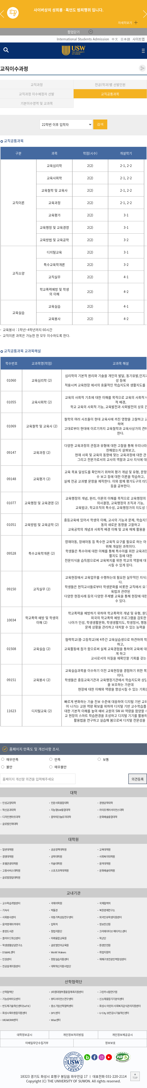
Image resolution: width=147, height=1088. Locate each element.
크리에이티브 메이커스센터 (113, 931)
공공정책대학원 (59, 850)
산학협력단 (8, 992)
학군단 (102, 938)
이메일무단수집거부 (36, 1043)
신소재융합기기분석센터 (111, 999)
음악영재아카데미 (11, 924)
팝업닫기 (74, 31)
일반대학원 (8, 850)
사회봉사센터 (9, 917)
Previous (3, 14)
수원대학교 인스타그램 (102, 1057)
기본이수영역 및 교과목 (37, 103)
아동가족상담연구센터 (62, 917)
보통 (106, 759)
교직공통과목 (110, 94)
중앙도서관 (8, 931)
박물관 (54, 910)
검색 (100, 124)
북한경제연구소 (107, 910)
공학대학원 (56, 857)
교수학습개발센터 (11, 903)
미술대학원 (56, 864)
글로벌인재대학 (10, 824)
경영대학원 (8, 857)
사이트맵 (139, 39)
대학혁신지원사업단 (61, 966)
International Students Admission (83, 39)
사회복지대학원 (107, 857)
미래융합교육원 (59, 938)
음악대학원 (105, 864)
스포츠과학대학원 (60, 871)
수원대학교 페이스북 (94, 1057)
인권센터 (6, 959)
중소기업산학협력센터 (62, 1006)
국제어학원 (56, 903)
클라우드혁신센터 (11, 938)
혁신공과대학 (9, 810)
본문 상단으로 (135, 1076)
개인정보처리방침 (73, 1035)
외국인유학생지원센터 (110, 917)
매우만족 (12, 759)
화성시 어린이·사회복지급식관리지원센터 (119, 1006)
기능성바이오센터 (11, 999)
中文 (114, 39)
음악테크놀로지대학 (61, 817)
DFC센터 (55, 1013)
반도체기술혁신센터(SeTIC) (16, 1006)
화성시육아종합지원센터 (14, 1013)
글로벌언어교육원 (60, 945)
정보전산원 (105, 924)
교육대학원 (105, 850)
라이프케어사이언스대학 (111, 810)
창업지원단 (56, 931)
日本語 (125, 39)
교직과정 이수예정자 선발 (36, 94)
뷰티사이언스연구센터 (62, 999)
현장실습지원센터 (60, 959)
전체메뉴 (143, 50)
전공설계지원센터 (11, 966)
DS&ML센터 (8, 952)
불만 (9, 766)
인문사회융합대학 (60, 803)
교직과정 (37, 84)
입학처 (54, 924)
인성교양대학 (9, 803)
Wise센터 (56, 1020)
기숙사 (5, 910)
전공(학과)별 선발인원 (110, 84)
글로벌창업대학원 (11, 878)
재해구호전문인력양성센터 (112, 959)
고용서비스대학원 (11, 871)
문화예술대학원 (107, 871)
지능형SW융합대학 (60, 810)
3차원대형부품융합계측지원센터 (67, 992)
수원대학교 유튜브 (109, 1057)
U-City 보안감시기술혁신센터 (114, 1013)
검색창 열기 (5, 49)
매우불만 (60, 766)
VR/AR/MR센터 (10, 1020)
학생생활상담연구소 (12, 945)
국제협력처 (105, 903)
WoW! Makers (58, 952)
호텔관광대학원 (10, 864)
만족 (57, 759)
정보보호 (110, 1043)
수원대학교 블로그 (87, 1057)
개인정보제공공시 (122, 1035)
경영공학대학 (106, 803)
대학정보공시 (24, 1035)
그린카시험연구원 (108, 992)
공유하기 (142, 68)
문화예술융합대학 (108, 817)
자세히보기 (125, 22)
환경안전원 (105, 945)
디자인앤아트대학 (11, 817)
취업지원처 (105, 952)
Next (145, 14)
